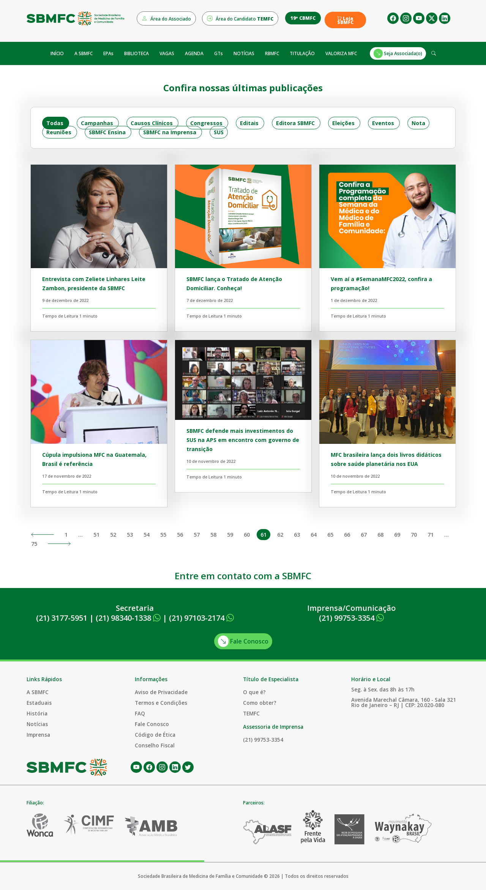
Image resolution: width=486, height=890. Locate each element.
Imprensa (38, 734)
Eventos (383, 123)
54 (147, 534)
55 (163, 534)
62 (280, 534)
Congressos (206, 123)
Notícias (37, 724)
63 (297, 534)
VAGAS (166, 53)
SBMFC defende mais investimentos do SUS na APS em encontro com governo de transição (242, 440)
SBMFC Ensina (107, 132)
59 (230, 534)
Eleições (343, 123)
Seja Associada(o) (398, 53)
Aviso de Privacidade (161, 692)
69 (397, 534)
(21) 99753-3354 (351, 618)
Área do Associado (166, 18)
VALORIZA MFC (341, 53)
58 (213, 534)
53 (130, 534)
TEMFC (251, 713)
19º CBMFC (303, 18)
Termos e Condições (161, 702)
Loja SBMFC (345, 20)
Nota (418, 123)
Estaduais (39, 702)
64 (314, 534)
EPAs (108, 53)
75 (34, 543)
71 (431, 534)
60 (247, 534)
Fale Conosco (243, 641)
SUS (219, 132)
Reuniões (58, 132)
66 (347, 534)
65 (330, 534)
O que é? (254, 692)
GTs (218, 53)
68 (380, 534)
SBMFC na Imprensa (169, 132)
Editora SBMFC (295, 123)
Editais (249, 123)
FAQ (140, 713)
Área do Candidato (240, 18)
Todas (54, 123)
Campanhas (97, 123)
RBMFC (272, 53)
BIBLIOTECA (136, 53)
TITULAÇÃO (302, 53)
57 (197, 534)
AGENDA (194, 53)
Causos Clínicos (152, 123)
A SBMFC (83, 53)
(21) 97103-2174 (201, 618)
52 (113, 534)
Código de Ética (155, 734)
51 (96, 534)
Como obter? (259, 702)
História (37, 713)
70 (414, 534)
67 (364, 534)
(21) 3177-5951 (61, 618)
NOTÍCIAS (244, 53)
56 (180, 534)
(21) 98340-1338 (128, 618)
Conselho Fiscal (155, 745)
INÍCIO (57, 53)
